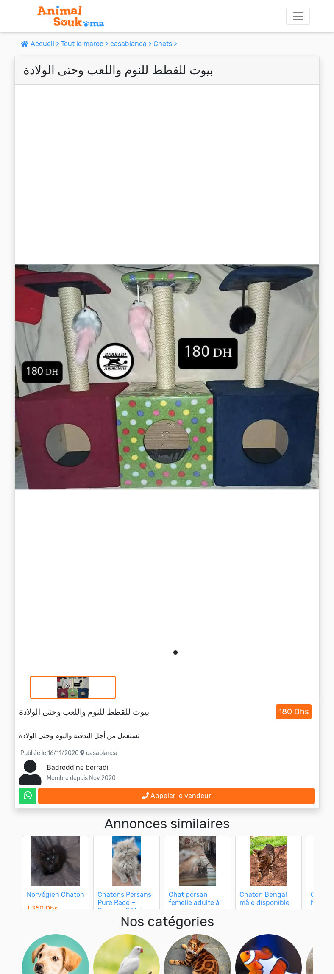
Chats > (165, 44)
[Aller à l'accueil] (70, 16)
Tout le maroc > (85, 44)
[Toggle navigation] (298, 16)
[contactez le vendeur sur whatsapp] (27, 796)
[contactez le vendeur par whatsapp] (27, 796)
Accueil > (41, 44)
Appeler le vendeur (176, 796)
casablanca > (131, 44)
